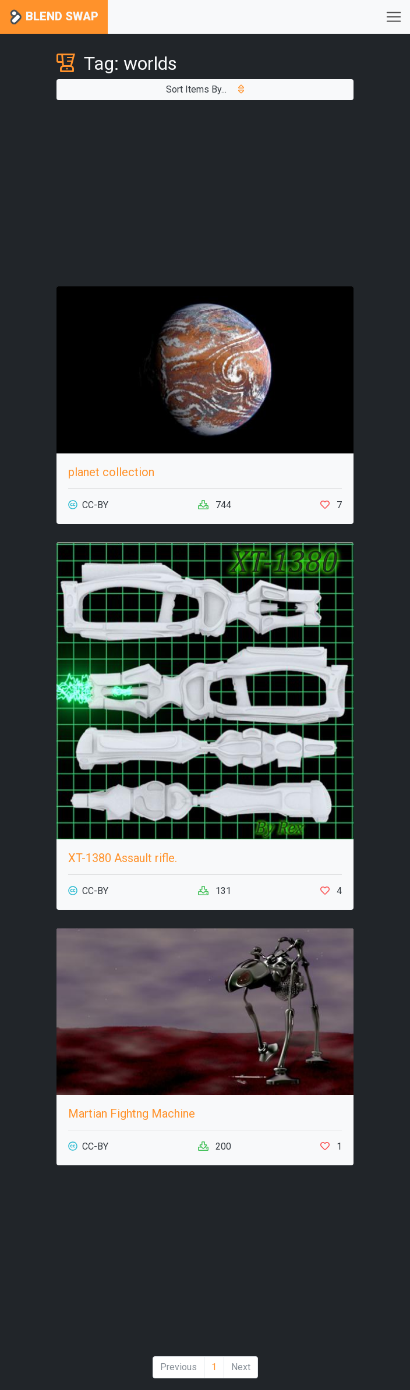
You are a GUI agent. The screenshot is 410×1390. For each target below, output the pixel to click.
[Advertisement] (205, 193)
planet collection (111, 472)
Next (240, 1367)
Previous (178, 1367)
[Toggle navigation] (393, 17)
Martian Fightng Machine (131, 1113)
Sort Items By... (205, 89)
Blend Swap (53, 17)
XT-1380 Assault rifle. (122, 858)
